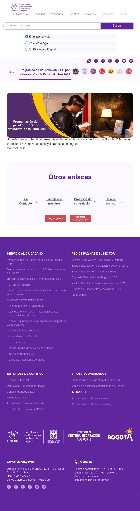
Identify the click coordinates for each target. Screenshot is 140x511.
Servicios (108, 14)
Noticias (90, 14)
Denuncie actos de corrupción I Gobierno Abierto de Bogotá (36, 271)
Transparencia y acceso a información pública (34, 279)
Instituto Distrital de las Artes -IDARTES (94, 272)
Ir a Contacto (28, 201)
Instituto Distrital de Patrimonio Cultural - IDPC (98, 283)
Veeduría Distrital (17, 398)
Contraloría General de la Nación (26, 386)
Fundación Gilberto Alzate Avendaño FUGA (96, 289)
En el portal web (37, 37)
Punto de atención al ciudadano (25, 306)
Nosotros (39, 14)
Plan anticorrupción (18, 285)
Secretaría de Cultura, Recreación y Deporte (97, 260)
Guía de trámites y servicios (23, 331)
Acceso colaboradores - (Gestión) (91, 404)
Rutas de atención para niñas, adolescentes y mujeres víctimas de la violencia (33, 314)
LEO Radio (19, 14)
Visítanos (57, 14)
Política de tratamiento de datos (25, 360)
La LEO (124, 14)
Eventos (74, 14)
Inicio (11, 72)
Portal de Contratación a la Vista (25, 403)
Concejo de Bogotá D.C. (21, 392)
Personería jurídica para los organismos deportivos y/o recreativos (37, 323)
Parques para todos (18, 342)
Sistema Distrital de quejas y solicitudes (30, 348)
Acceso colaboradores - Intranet (90, 398)
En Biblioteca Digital (40, 49)
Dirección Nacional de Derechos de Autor (95, 380)
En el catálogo (36, 43)
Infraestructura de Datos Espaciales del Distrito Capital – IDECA (34, 262)
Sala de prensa (114, 201)
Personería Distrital (18, 380)
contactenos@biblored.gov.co (91, 480)
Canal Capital (79, 295)
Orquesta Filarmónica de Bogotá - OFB (94, 277)
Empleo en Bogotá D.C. (20, 354)
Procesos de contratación (84, 201)
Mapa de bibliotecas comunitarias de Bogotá (97, 386)
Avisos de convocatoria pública (25, 300)
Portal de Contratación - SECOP (25, 409)
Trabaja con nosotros (56, 201)
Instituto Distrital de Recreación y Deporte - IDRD (99, 266)
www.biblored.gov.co (20, 462)
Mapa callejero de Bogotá (22, 336)
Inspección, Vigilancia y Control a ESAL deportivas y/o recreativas (36, 293)
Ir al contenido (16, 148)
